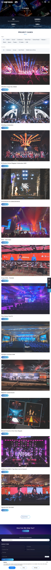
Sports (9, 42)
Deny (24, 567)
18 (31, 513)
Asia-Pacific (21, 50)
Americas (8, 50)
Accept (12, 567)
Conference (20, 39)
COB (27, 42)
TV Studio (21, 42)
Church (13, 39)
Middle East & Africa (31, 50)
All (3, 39)
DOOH (8, 39)
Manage (35, 567)
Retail (4, 42)
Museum (44, 39)
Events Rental (36, 39)
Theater (15, 42)
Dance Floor (28, 39)
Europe (14, 50)
